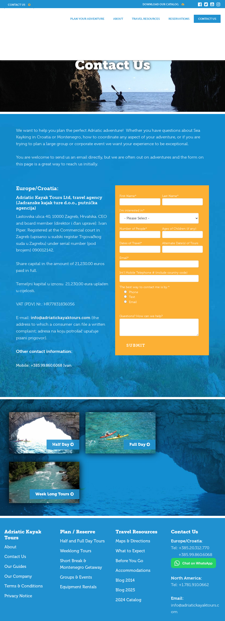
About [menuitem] (118, 18)
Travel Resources (136, 482)
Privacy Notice (18, 546)
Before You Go (130, 511)
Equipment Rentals (78, 537)
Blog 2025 (125, 540)
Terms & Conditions (23, 536)
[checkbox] (161, 297)
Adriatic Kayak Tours (22, 485)
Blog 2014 (125, 530)
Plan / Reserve (77, 482)
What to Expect (131, 501)
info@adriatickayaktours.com (60, 317)
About (10, 497)
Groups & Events (76, 527)
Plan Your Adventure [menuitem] (87, 18)
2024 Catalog (129, 550)
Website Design (18, 601)
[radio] (163, 292)
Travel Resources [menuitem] (146, 18)
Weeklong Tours (75, 501)
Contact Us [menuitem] (207, 18)
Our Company (18, 526)
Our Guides (15, 516)
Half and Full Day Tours (82, 491)
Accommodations (133, 520)
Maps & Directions (133, 491)
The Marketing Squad (44, 601)
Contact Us (19, 4)
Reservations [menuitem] (179, 18)
